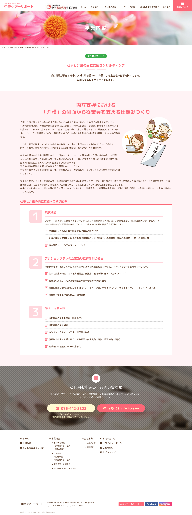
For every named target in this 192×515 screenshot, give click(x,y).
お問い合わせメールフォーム (121, 408)
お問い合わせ (107, 438)
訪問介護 (58, 456)
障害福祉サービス (62, 459)
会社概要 (90, 447)
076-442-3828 (71, 408)
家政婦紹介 (59, 449)
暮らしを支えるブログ (32, 447)
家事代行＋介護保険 (62, 464)
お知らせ (25, 443)
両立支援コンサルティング (65, 468)
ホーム (4, 47)
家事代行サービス (62, 445)
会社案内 (87, 438)
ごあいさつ (91, 442)
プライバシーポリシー (112, 443)
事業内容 (54, 438)
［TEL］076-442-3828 (55, 505)
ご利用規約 (106, 447)
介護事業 (57, 453)
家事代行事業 (59, 442)
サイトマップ (107, 452)
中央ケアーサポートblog (131, 504)
